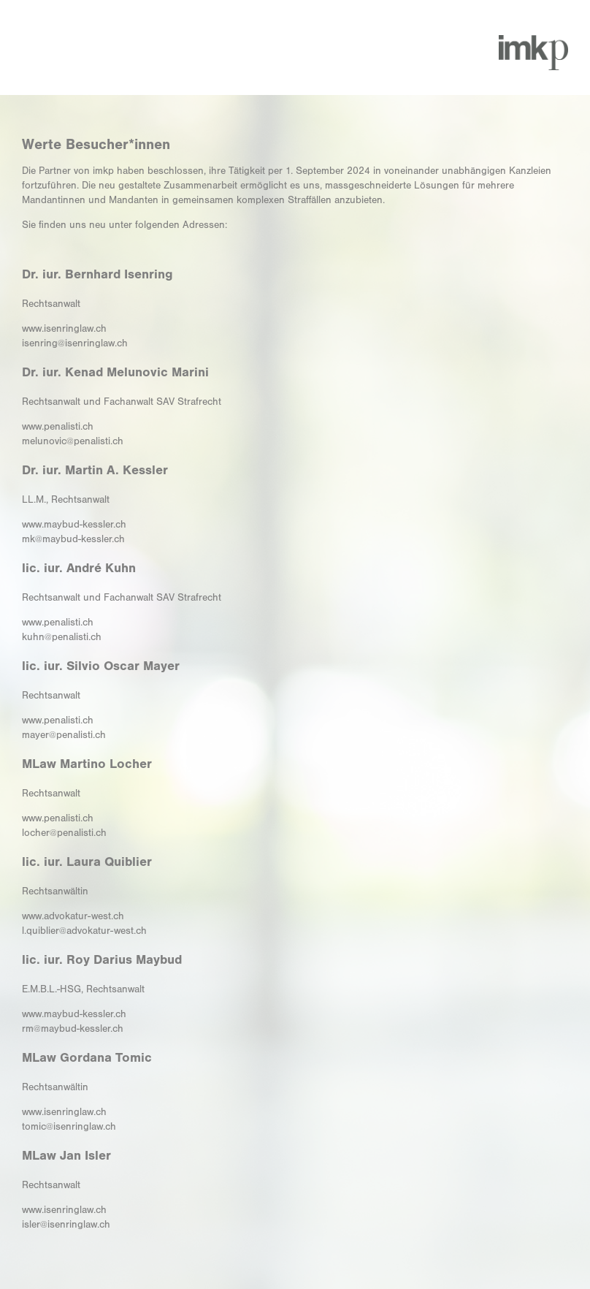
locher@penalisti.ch (64, 833)
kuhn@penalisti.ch (61, 637)
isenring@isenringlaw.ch (75, 343)
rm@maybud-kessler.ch (72, 1029)
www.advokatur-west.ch (73, 916)
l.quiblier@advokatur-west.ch (84, 931)
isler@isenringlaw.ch (66, 1225)
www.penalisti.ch (57, 427)
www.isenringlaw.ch (64, 329)
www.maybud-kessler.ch (74, 525)
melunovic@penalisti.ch (72, 441)
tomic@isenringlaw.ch (69, 1127)
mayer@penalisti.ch (64, 735)
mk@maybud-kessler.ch (73, 539)
